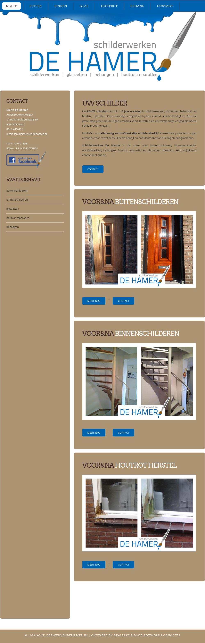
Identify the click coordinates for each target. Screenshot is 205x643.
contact (165, 6)
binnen (60, 6)
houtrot (109, 6)
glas (84, 6)
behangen (12, 227)
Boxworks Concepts (162, 635)
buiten (35, 6)
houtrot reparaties (17, 218)
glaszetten (12, 208)
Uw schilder (104, 103)
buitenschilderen (16, 190)
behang (137, 6)
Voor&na (98, 333)
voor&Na (98, 202)
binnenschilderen (17, 199)
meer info (93, 301)
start (11, 6)
